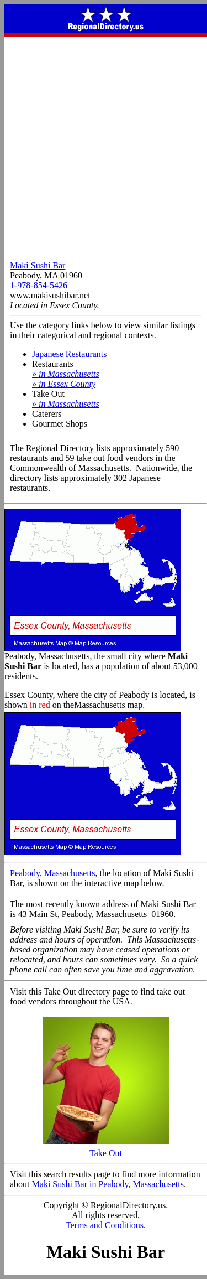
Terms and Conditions (105, 1225)
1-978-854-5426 (38, 285)
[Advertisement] (103, 146)
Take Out (106, 1149)
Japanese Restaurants (69, 354)
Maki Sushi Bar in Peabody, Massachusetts (108, 1184)
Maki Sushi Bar (37, 265)
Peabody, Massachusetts (52, 873)
